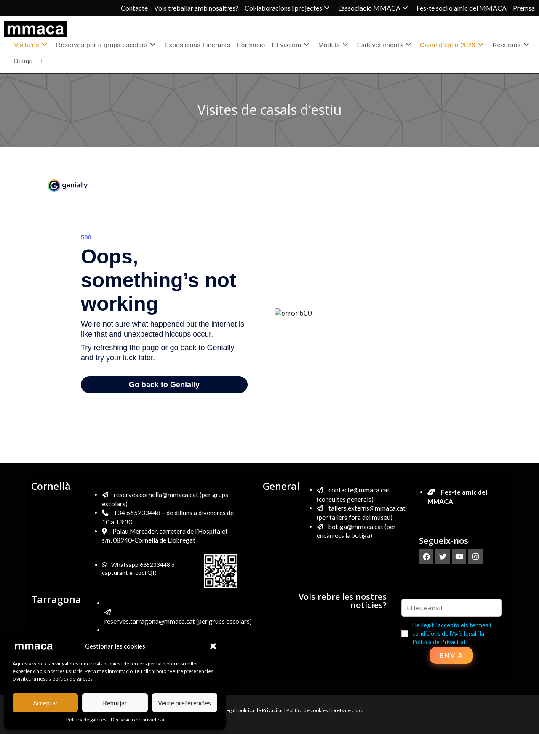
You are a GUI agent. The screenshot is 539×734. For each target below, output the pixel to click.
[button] (213, 646)
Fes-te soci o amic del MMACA (461, 8)
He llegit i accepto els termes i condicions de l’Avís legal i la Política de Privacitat (451, 633)
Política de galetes (86, 719)
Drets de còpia (347, 710)
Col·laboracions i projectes (288, 8)
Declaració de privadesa (137, 719)
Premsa (524, 8)
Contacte (134, 8)
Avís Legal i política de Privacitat (248, 710)
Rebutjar (115, 703)
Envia (451, 655)
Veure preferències (184, 703)
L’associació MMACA (374, 8)
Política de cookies (307, 710)
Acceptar (45, 703)
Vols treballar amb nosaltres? (196, 8)
